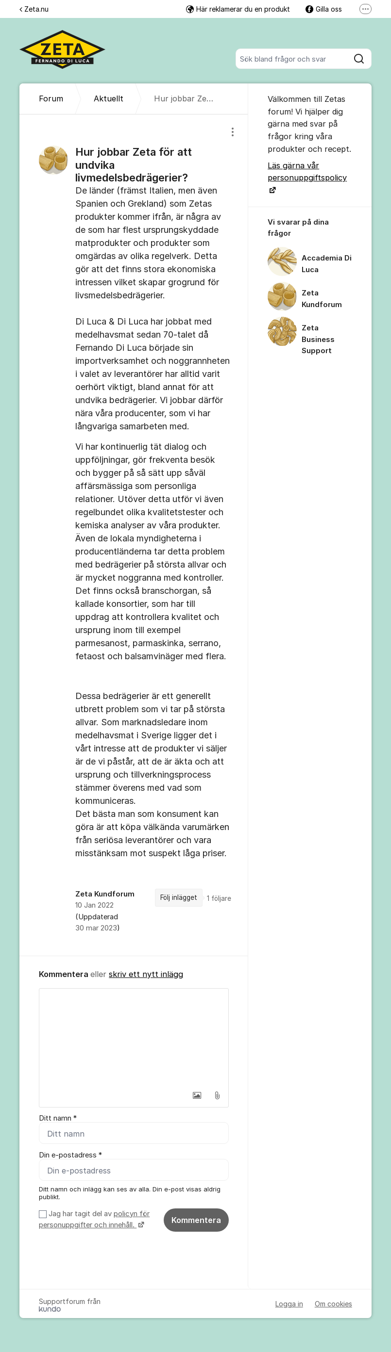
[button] (196, 1095)
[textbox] (133, 1037)
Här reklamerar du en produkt (238, 9)
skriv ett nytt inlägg (146, 974)
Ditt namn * (58, 1118)
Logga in (289, 1304)
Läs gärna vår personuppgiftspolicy (307, 172)
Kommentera (196, 1220)
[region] (133, 535)
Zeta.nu (34, 9)
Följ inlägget (178, 897)
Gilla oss (324, 9)
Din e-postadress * (70, 1155)
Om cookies (333, 1304)
